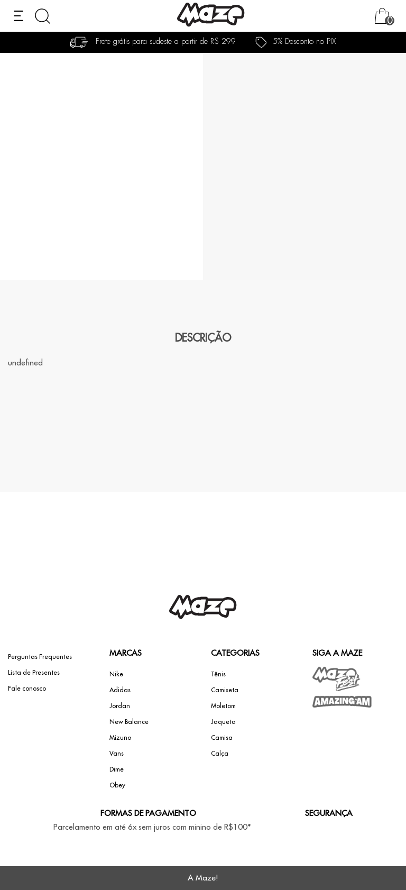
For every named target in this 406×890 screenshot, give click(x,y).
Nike (116, 674)
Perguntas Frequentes (40, 657)
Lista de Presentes (34, 672)
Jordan (119, 706)
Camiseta (224, 690)
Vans (116, 753)
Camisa (222, 738)
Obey (117, 785)
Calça (219, 753)
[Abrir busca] (42, 16)
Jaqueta (223, 722)
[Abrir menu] (18, 15)
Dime (116, 769)
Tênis (218, 674)
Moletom (223, 706)
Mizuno (120, 738)
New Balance (129, 722)
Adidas (120, 690)
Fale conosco (27, 688)
